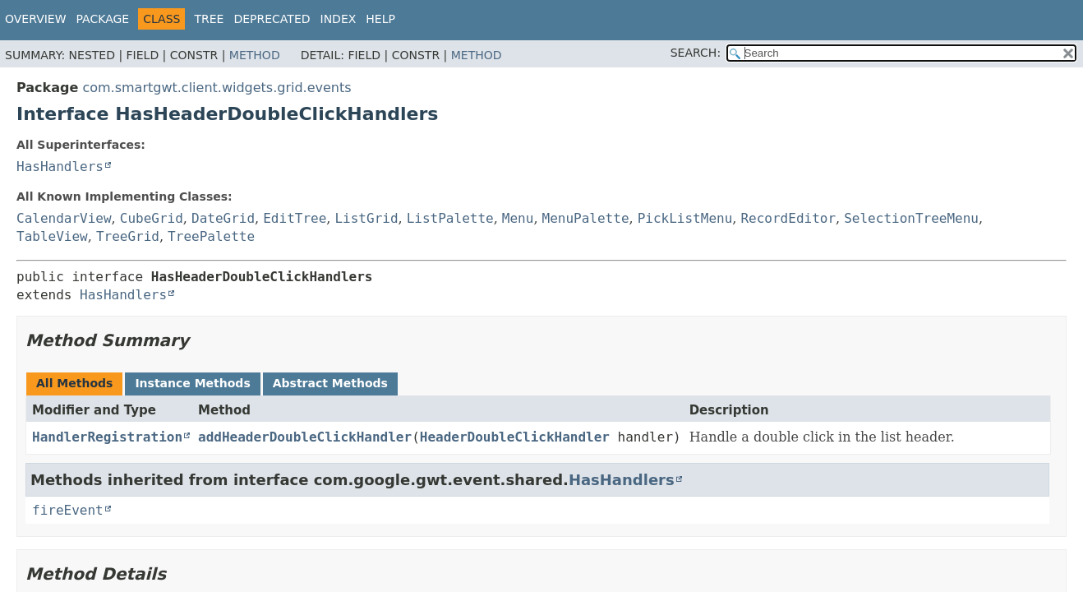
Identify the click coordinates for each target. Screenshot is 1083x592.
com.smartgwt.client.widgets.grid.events (216, 87)
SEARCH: (696, 52)
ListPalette (450, 218)
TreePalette (211, 236)
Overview (36, 18)
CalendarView (64, 218)
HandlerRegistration (107, 437)
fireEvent (68, 510)
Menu (518, 218)
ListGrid (366, 218)
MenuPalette (585, 218)
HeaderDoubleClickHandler (515, 437)
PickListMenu (685, 218)
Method (254, 55)
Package (103, 18)
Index (338, 18)
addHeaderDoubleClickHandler (305, 437)
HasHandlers (60, 166)
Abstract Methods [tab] (330, 383)
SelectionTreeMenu (911, 218)
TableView (52, 236)
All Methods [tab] (74, 383)
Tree (209, 18)
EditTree (294, 218)
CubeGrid (151, 218)
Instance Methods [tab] (192, 383)
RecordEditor (788, 218)
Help (380, 18)
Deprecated (271, 18)
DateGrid (223, 218)
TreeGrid (127, 236)
